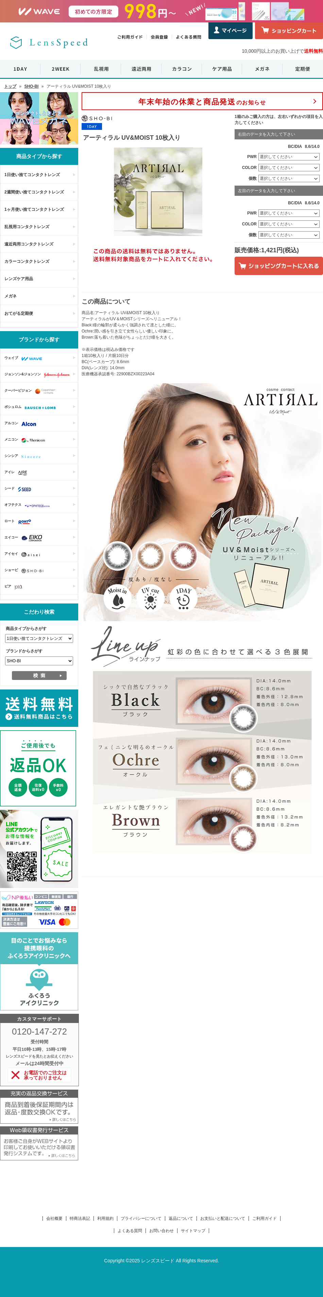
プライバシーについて (141, 1218)
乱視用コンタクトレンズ (26, 226)
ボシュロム (31, 407)
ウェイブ (25, 358)
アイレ (17, 473)
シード (19, 489)
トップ (10, 86)
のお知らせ (202, 102)
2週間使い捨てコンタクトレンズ (34, 192)
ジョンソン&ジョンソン (38, 375)
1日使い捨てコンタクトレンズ (32, 174)
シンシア (24, 456)
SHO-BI (31, 86)
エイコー (25, 538)
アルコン (21, 424)
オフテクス (28, 505)
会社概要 (54, 1218)
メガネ (10, 296)
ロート (19, 521)
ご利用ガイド (264, 1218)
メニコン (26, 440)
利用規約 (105, 1218)
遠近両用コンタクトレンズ (28, 244)
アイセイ (23, 554)
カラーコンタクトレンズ (26, 261)
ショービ (25, 570)
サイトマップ (193, 1230)
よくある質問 (130, 1230)
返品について (181, 1218)
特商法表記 (80, 1218)
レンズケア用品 (18, 278)
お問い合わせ (161, 1230)
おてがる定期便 (18, 313)
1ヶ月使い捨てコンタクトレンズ (34, 209)
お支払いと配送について (222, 1218)
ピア (15, 587)
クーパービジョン (31, 391)
